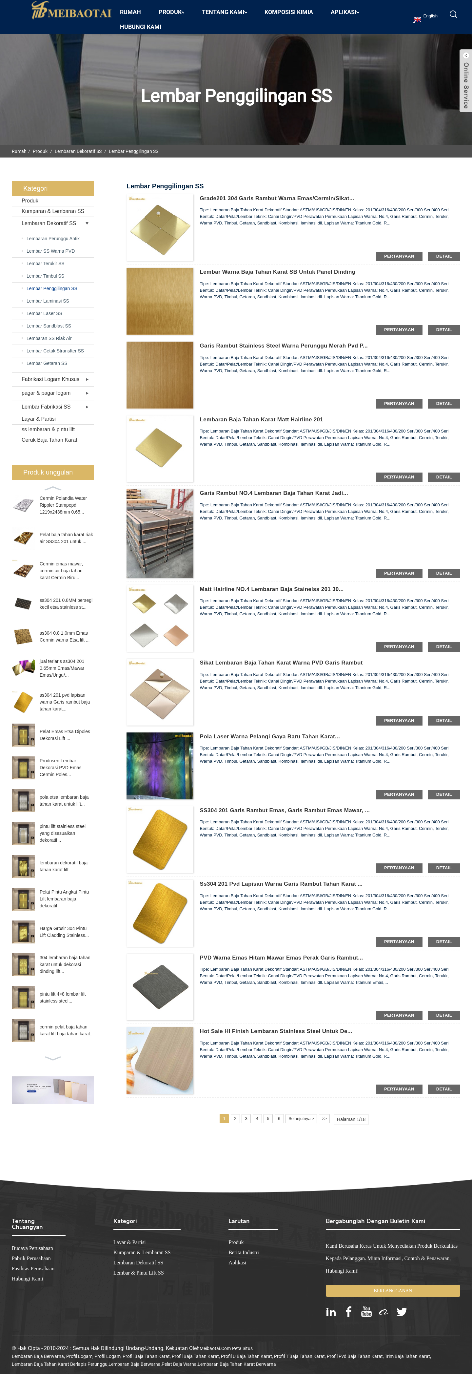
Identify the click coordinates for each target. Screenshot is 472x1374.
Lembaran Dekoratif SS (78, 146)
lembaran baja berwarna (38, 1351)
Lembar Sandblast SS (49, 321)
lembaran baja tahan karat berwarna (237, 1359)
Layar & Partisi (39, 414)
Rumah (130, 7)
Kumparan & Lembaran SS (53, 206)
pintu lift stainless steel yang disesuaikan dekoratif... (63, 828)
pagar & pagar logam (46, 388)
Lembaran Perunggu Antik (53, 234)
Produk (171, 7)
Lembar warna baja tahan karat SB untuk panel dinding (283, 267)
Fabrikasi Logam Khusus (50, 374)
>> (334, 1114)
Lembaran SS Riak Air (49, 333)
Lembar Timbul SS (45, 271)
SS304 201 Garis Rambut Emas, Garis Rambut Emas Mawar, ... (290, 805)
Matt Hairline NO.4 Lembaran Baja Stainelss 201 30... (276, 584)
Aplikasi (345, 7)
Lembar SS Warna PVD (51, 246)
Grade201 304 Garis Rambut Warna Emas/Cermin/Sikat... (282, 194)
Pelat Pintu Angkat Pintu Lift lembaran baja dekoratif (64, 894)
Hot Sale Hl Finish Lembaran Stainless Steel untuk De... (281, 1027)
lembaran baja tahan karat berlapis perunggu (60, 1359)
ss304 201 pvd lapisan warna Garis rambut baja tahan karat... (65, 697)
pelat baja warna (179, 1359)
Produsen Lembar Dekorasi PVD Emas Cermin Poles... (61, 762)
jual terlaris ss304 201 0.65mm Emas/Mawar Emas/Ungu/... (62, 663)
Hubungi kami (140, 22)
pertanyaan (399, 251)
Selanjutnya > (309, 1114)
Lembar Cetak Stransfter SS (55, 346)
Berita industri (243, 1247)
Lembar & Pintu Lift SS (138, 1268)
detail (444, 251)
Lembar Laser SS (44, 308)
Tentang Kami (224, 7)
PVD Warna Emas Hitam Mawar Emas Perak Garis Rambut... (287, 953)
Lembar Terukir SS (46, 259)
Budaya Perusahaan (32, 1243)
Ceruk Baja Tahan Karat (49, 435)
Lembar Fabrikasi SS (46, 402)
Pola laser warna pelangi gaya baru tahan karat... (274, 732)
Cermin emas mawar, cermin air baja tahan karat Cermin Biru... (61, 566)
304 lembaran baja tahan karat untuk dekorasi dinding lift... (65, 959)
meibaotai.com (215, 1343)
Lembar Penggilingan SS (133, 146)
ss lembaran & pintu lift (48, 425)
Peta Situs (242, 1343)
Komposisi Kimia (289, 7)
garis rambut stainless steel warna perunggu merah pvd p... (289, 341)
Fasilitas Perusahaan (33, 1263)
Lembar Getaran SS (47, 358)
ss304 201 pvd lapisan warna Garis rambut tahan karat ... (286, 879)
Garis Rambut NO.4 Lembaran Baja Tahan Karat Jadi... (279, 488)
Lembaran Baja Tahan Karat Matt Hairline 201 (265, 415)
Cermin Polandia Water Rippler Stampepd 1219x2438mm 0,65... (63, 500)
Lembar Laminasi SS (48, 296)
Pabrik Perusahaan (31, 1253)
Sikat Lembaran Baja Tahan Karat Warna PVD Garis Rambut (287, 658)
